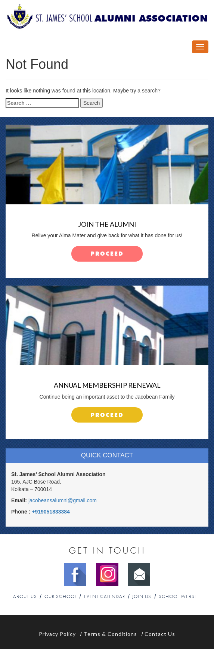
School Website (180, 596)
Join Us (141, 596)
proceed (107, 254)
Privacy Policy (57, 634)
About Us (25, 596)
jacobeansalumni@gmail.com (62, 500)
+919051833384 (51, 512)
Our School (60, 596)
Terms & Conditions (110, 634)
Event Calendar (104, 596)
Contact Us (160, 634)
